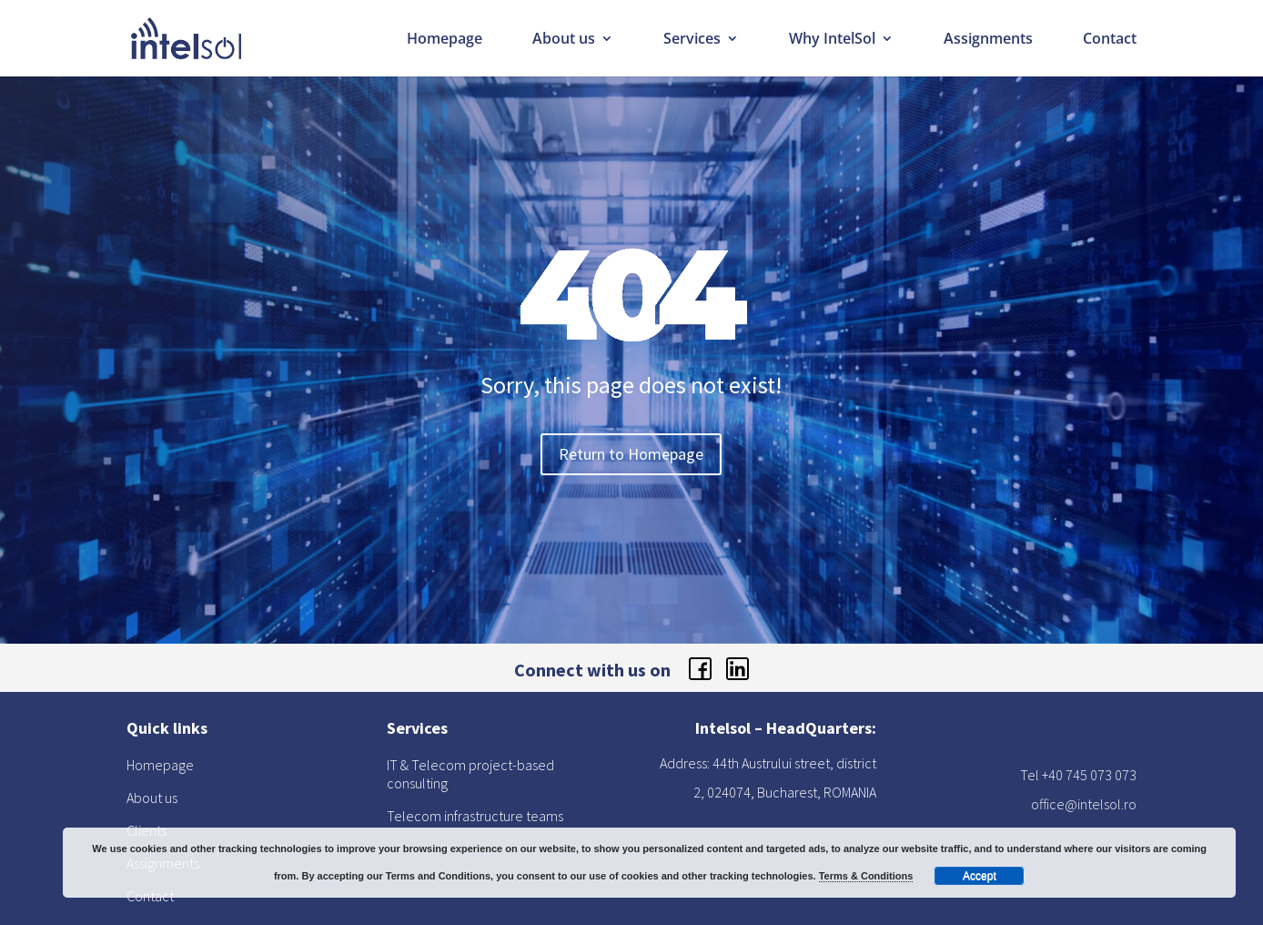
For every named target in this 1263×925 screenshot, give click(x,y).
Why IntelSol (832, 40)
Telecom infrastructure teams (475, 816)
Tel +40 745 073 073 (1078, 775)
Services (692, 40)
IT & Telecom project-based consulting (470, 774)
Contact (1110, 40)
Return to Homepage (631, 453)
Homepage (444, 40)
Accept (979, 875)
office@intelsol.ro (1084, 804)
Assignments (988, 40)
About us (563, 40)
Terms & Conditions (866, 875)
